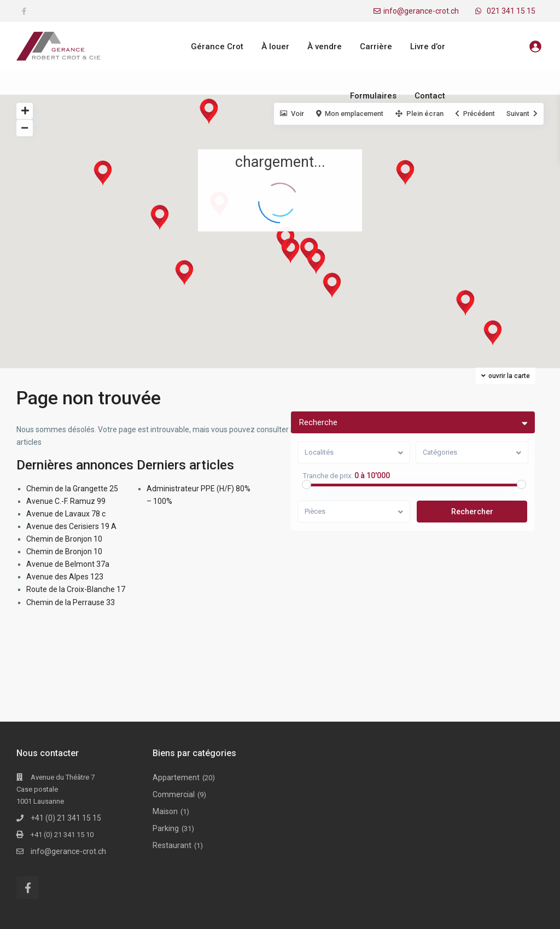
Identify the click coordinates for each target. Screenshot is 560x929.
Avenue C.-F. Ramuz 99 (66, 501)
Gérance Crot (217, 46)
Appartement (176, 777)
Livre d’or (427, 46)
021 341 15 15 (511, 11)
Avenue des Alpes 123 (64, 576)
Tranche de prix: (328, 476)
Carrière (376, 46)
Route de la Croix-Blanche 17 (75, 589)
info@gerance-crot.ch (421, 11)
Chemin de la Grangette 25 (72, 488)
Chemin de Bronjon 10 (64, 539)
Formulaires (373, 96)
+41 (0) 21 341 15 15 (66, 818)
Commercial (174, 794)
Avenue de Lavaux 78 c (66, 513)
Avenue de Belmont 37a (67, 564)
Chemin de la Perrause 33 (70, 602)
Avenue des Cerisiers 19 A (71, 526)
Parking (166, 828)
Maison (165, 811)
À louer (275, 46)
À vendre (324, 46)
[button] (499, 336)
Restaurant (172, 845)
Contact (430, 96)
